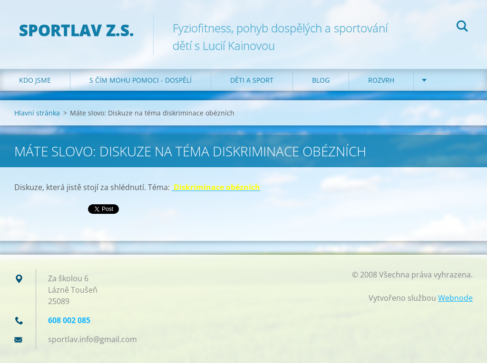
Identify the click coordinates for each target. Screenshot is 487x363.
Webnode (455, 298)
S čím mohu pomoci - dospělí (140, 80)
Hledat (462, 27)
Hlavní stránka (37, 112)
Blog (321, 80)
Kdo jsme (35, 80)
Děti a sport (251, 80)
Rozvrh (381, 80)
